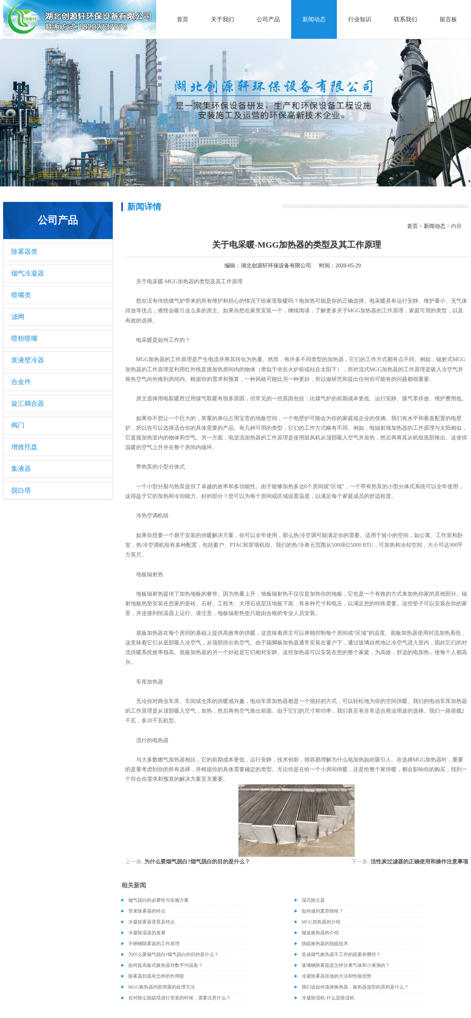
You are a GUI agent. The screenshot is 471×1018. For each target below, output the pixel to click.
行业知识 (359, 19)
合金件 (21, 382)
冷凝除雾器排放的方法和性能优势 (336, 976)
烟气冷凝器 (27, 273)
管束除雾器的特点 (147, 911)
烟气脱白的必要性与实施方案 (158, 900)
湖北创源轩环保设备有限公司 (276, 266)
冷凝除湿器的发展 (147, 932)
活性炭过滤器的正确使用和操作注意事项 (419, 862)
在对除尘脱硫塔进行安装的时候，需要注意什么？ (179, 998)
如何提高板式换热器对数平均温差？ (165, 965)
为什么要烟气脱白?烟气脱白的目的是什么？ (197, 862)
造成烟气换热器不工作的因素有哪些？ (341, 954)
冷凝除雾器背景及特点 (151, 922)
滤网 (17, 316)
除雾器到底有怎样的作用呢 (156, 976)
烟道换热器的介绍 (320, 932)
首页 (182, 19)
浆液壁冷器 (27, 360)
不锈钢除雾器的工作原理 (153, 943)
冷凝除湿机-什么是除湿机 (328, 998)
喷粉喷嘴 (24, 338)
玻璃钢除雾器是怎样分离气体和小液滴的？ (346, 965)
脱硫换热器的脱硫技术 (325, 943)
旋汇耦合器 (27, 403)
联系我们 (405, 19)
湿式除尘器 (313, 900)
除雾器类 (24, 251)
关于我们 (222, 19)
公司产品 (268, 19)
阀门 (17, 425)
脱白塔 (21, 490)
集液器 (21, 468)
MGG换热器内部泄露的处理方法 (161, 987)
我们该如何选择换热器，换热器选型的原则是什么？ (355, 987)
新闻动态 (314, 19)
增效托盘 (24, 447)
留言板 (448, 19)
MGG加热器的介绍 (321, 922)
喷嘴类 (21, 295)
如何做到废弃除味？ (322, 911)
